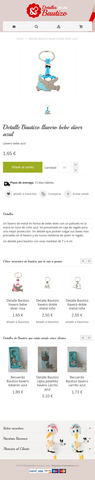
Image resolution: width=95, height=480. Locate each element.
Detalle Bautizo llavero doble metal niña (77, 304)
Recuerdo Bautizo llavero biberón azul (18, 381)
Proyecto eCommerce (62, 465)
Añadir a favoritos (17, 322)
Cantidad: (50, 167)
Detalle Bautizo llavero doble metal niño (47, 304)
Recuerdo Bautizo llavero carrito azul (77, 381)
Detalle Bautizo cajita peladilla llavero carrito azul (47, 383)
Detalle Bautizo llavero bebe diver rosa (18, 304)
